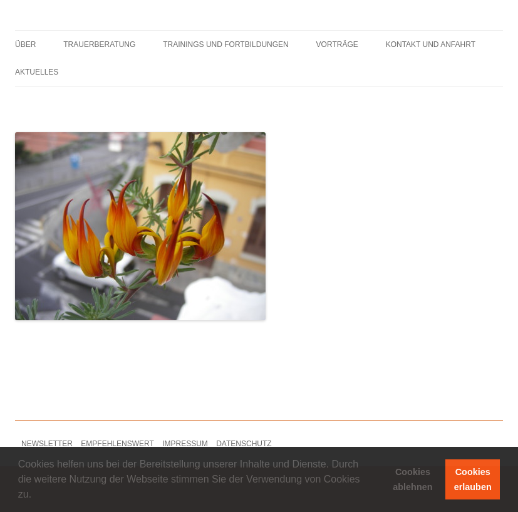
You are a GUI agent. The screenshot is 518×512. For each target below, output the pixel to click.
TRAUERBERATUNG (99, 44)
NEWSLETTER (47, 443)
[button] (36, 496)
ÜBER (25, 44)
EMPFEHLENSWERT (117, 443)
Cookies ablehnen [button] (412, 479)
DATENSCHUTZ (243, 443)
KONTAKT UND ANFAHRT (430, 44)
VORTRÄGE (337, 44)
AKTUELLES (36, 72)
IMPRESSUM (185, 443)
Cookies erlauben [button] (473, 479)
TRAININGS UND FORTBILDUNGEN (225, 44)
